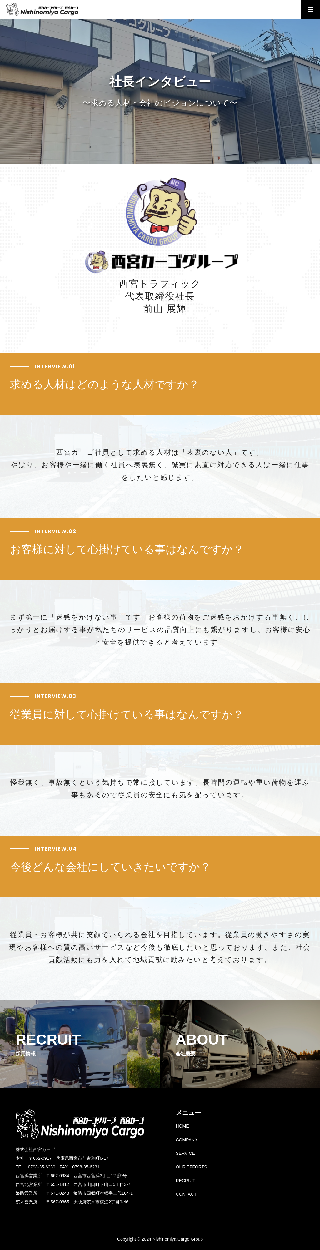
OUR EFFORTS (191, 1166)
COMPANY (187, 1139)
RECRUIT (185, 1180)
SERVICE (185, 1153)
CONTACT (186, 1194)
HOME (182, 1126)
